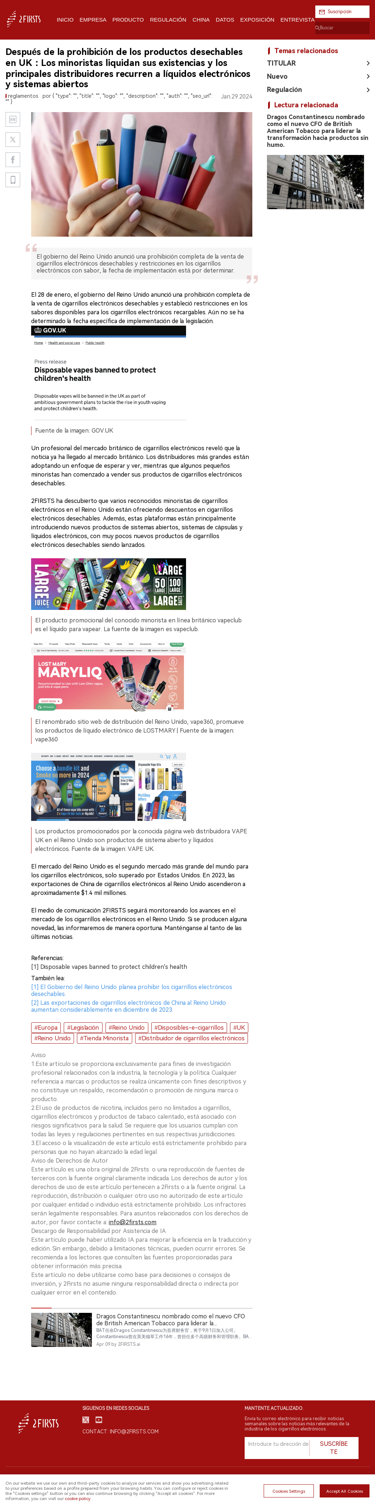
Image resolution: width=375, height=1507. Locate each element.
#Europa (45, 1027)
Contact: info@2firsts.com (120, 1431)
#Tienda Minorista (104, 1038)
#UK (239, 1027)
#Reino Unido (127, 1027)
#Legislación (83, 1027)
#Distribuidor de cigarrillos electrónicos (191, 1038)
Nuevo (277, 76)
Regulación (284, 89)
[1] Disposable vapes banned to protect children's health (109, 966)
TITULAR (281, 63)
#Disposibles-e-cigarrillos (189, 1027)
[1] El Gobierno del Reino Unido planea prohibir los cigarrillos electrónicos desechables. (131, 990)
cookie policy (77, 1498)
